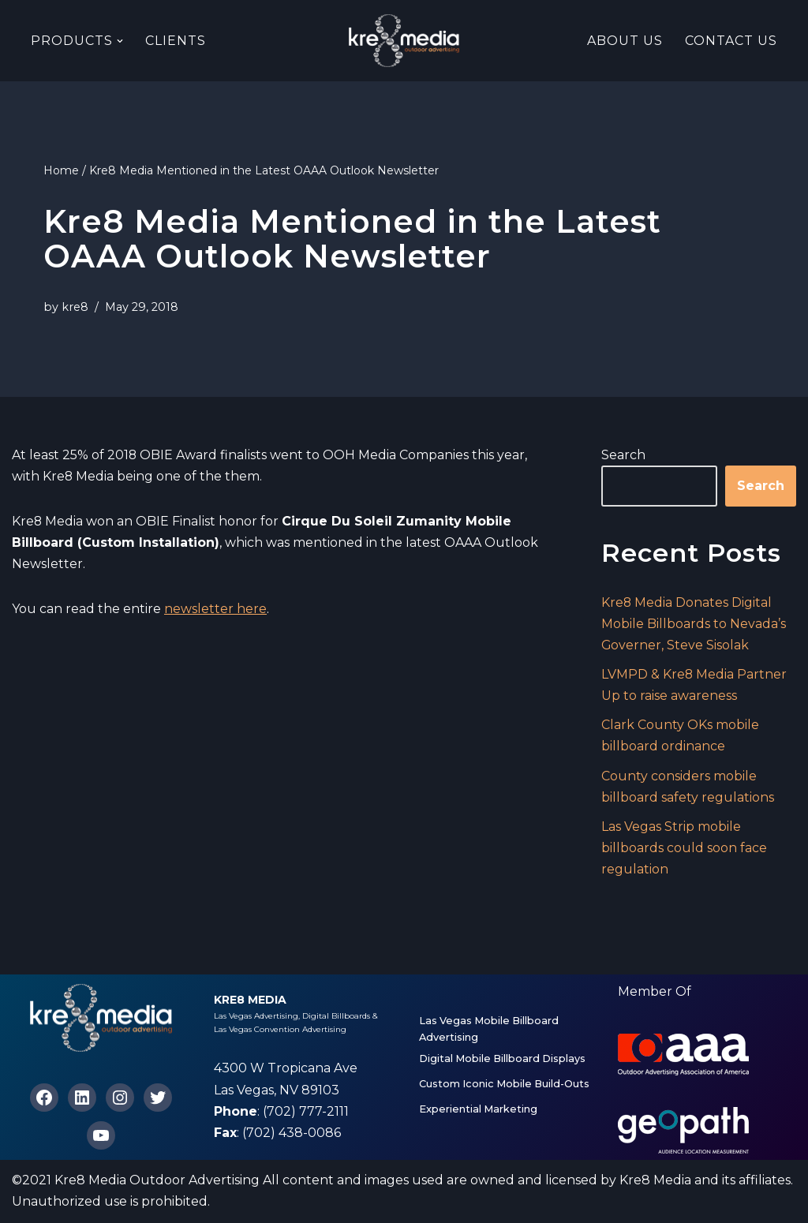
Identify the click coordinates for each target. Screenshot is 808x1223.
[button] (120, 41)
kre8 (75, 307)
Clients (175, 40)
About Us (625, 40)
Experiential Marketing (478, 1110)
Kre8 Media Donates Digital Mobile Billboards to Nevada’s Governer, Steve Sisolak (693, 624)
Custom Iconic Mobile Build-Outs (504, 1084)
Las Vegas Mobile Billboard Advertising (489, 1030)
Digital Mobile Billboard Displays (502, 1059)
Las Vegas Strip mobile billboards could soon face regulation (684, 848)
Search (623, 454)
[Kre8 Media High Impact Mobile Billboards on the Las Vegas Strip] (404, 40)
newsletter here (215, 609)
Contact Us (731, 40)
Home (61, 170)
